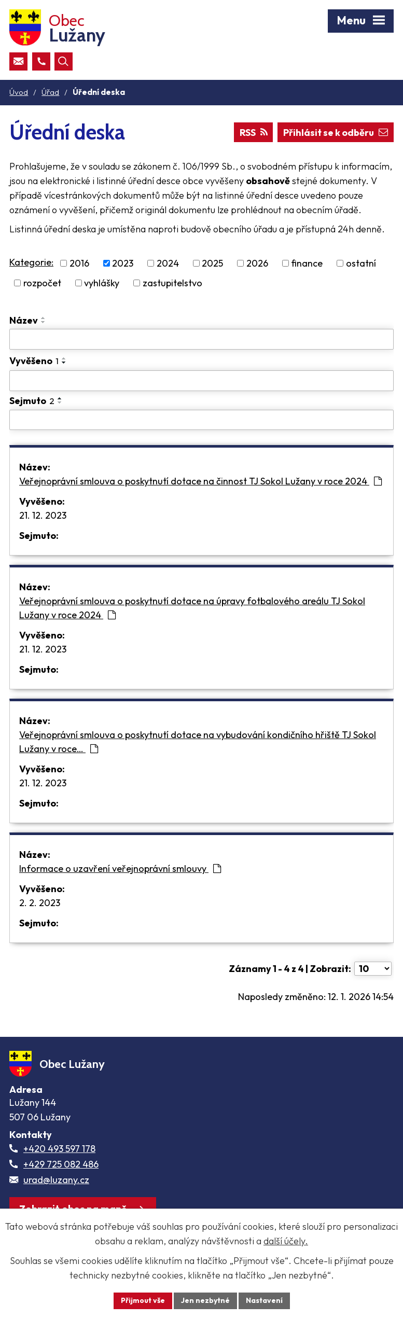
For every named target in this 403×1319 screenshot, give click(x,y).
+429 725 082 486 (61, 1164)
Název (23, 320)
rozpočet (42, 283)
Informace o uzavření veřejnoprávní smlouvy (120, 868)
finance (307, 263)
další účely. (285, 1241)
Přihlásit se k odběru (335, 132)
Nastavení (264, 1300)
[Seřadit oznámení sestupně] (43, 322)
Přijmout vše (143, 1300)
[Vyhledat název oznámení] (201, 339)
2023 (122, 263)
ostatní (361, 263)
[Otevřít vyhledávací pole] (63, 61)
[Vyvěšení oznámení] (201, 380)
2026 (257, 263)
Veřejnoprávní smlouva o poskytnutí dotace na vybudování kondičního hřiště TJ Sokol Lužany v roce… (197, 742)
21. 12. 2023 (42, 515)
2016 (79, 263)
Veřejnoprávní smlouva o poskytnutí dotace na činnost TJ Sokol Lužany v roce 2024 (200, 481)
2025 (212, 263)
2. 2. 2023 (39, 903)
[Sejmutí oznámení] (201, 420)
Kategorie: (31, 262)
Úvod (18, 92)
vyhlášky (101, 283)
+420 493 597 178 (59, 1149)
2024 (168, 263)
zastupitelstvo (172, 283)
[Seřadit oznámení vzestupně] (43, 318)
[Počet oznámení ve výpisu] (373, 969)
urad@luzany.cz (56, 1180)
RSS (254, 132)
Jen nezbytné (205, 1300)
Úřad (50, 92)
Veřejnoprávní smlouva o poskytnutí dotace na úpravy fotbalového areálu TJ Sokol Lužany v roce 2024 (192, 608)
